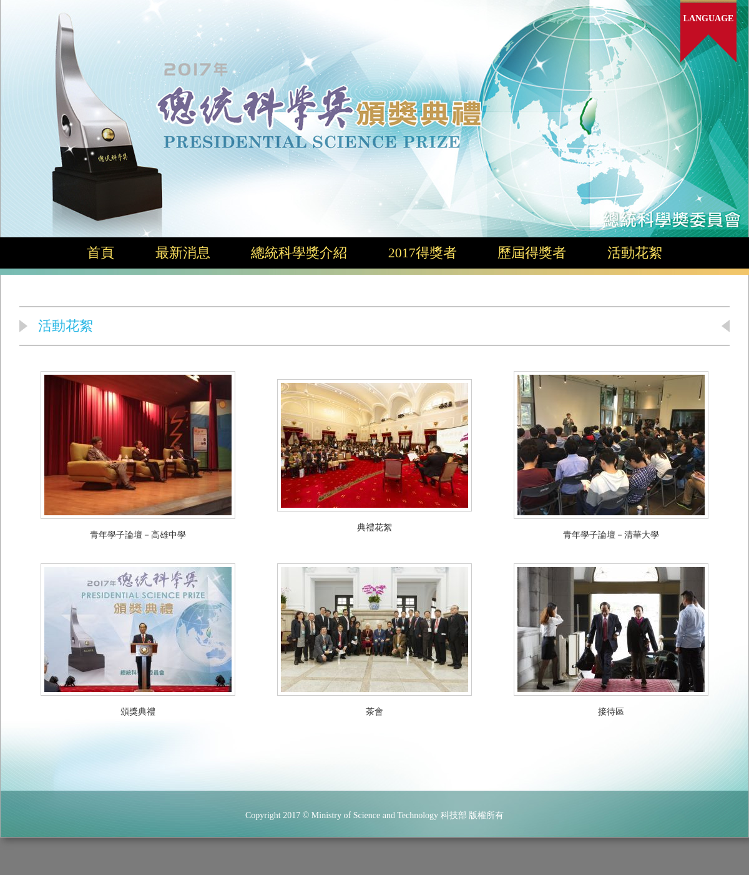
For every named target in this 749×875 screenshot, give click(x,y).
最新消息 (182, 252)
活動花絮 (634, 252)
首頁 (100, 252)
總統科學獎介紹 (299, 252)
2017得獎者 (422, 252)
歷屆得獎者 (531, 252)
